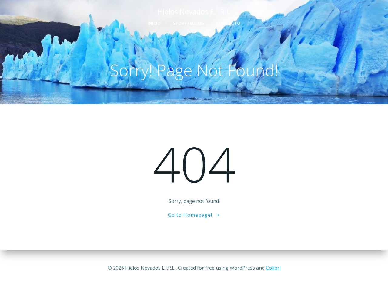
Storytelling (188, 23)
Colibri (273, 268)
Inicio (154, 23)
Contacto (228, 23)
